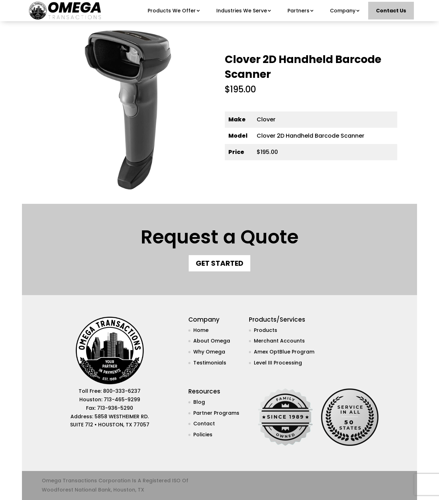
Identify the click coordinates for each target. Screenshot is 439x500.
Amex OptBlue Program (284, 351)
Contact (204, 423)
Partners (298, 10)
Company (342, 10)
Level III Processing (278, 362)
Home (201, 330)
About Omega (211, 340)
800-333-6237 (122, 391)
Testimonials (209, 362)
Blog (199, 402)
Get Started (219, 263)
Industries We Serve (241, 10)
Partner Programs (216, 412)
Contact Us (391, 10)
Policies (202, 434)
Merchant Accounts (279, 340)
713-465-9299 (122, 399)
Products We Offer (172, 10)
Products (265, 330)
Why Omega (209, 351)
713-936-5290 (115, 408)
